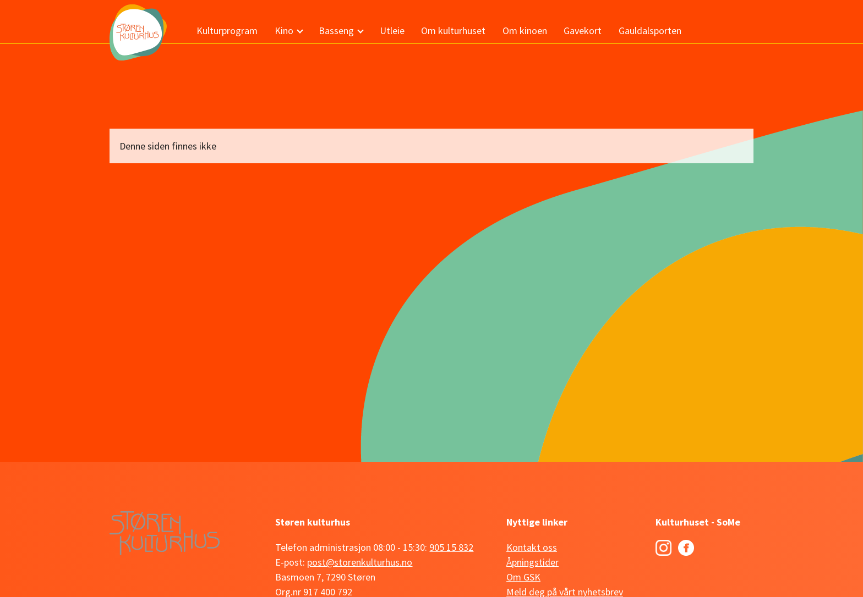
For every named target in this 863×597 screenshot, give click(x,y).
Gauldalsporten (650, 30)
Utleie (392, 30)
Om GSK (523, 577)
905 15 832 (451, 547)
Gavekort (583, 30)
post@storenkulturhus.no (359, 562)
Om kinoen (524, 30)
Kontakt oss (531, 547)
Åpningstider (532, 562)
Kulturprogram (227, 30)
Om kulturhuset (453, 30)
